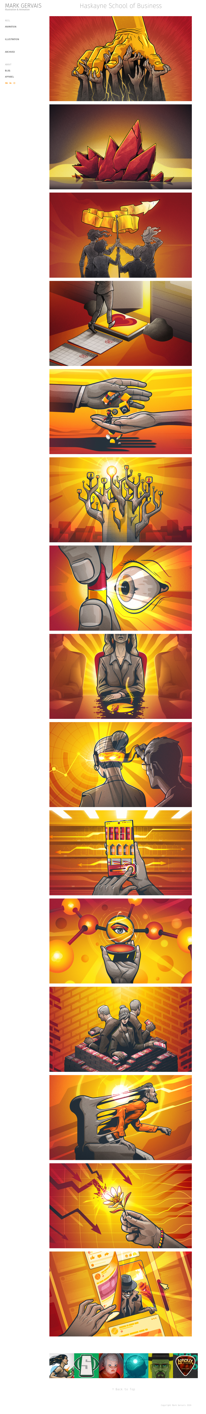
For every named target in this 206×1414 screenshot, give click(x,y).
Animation (10, 26)
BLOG (7, 70)
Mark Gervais (23, 5)
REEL (7, 20)
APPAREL (9, 76)
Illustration (12, 39)
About (8, 64)
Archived (10, 51)
